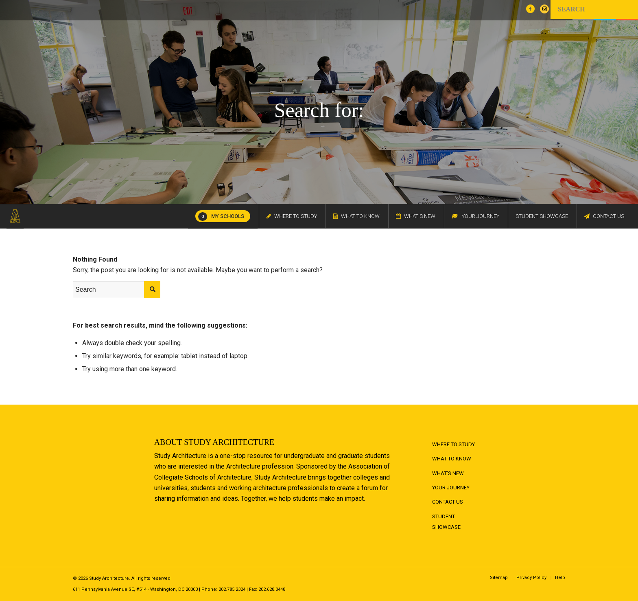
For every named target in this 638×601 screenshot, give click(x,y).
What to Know (451, 459)
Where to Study (453, 444)
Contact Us (447, 502)
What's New (448, 473)
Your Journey (451, 487)
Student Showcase (446, 521)
